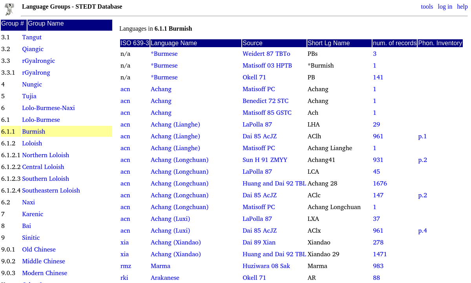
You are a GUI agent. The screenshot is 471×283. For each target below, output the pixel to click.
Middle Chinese (43, 261)
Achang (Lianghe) (175, 124)
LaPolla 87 (257, 124)
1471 (380, 254)
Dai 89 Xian (259, 242)
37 (376, 218)
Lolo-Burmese (41, 119)
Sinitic (31, 237)
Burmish (33, 131)
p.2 (422, 159)
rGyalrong (36, 72)
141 (378, 77)
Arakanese (165, 277)
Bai (26, 226)
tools (427, 6)
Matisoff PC (259, 89)
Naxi (28, 202)
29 (376, 124)
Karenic (32, 214)
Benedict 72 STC (265, 101)
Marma (160, 266)
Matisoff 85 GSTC (267, 112)
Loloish (32, 143)
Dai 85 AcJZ (260, 136)
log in (445, 6)
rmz (125, 266)
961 (378, 136)
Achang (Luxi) (170, 218)
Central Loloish (43, 167)
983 (378, 266)
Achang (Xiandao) (176, 242)
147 (378, 195)
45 (376, 171)
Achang (161, 89)
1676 (380, 183)
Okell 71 (254, 77)
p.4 (422, 230)
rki (124, 277)
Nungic (32, 84)
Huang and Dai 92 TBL (274, 183)
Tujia (29, 96)
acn (125, 89)
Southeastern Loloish (51, 190)
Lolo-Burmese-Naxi (48, 108)
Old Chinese (38, 249)
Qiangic (33, 49)
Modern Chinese (44, 273)
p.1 (422, 136)
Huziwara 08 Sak (266, 266)
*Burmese (164, 53)
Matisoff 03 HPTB (267, 65)
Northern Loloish (45, 155)
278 (378, 242)
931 (378, 159)
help (462, 6)
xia (124, 242)
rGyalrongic (38, 60)
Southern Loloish (45, 178)
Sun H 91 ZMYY (265, 159)
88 (376, 277)
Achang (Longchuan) (179, 159)
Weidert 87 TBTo (266, 53)
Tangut (32, 37)
